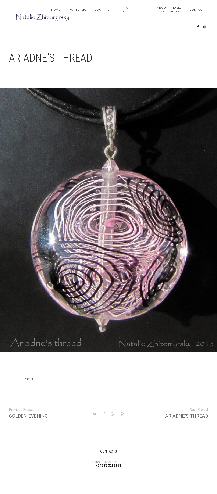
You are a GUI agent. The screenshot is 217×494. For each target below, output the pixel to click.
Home (55, 9)
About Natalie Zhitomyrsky (169, 9)
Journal (102, 9)
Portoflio (78, 9)
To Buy (125, 9)
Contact (196, 9)
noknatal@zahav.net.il (108, 462)
